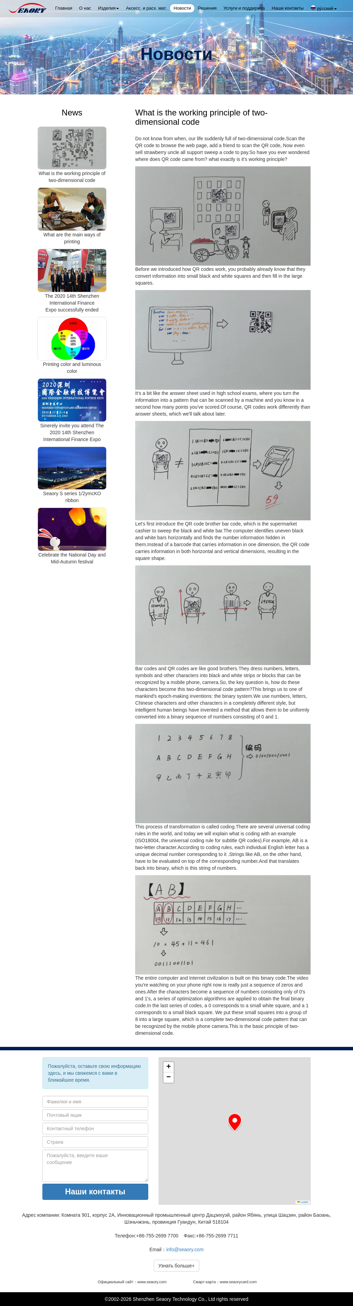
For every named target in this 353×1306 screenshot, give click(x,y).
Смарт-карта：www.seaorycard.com (225, 1282)
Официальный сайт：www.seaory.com (133, 1282)
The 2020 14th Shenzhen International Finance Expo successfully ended (72, 303)
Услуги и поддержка (244, 8)
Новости (182, 8)
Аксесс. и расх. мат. (146, 8)
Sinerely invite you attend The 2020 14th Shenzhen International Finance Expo (72, 432)
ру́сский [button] (324, 8)
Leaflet (302, 1202)
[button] (235, 1122)
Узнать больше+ (176, 1265)
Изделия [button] (108, 8)
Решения (207, 8)
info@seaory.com (184, 1249)
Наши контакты (287, 8)
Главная (63, 8)
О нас (85, 8)
